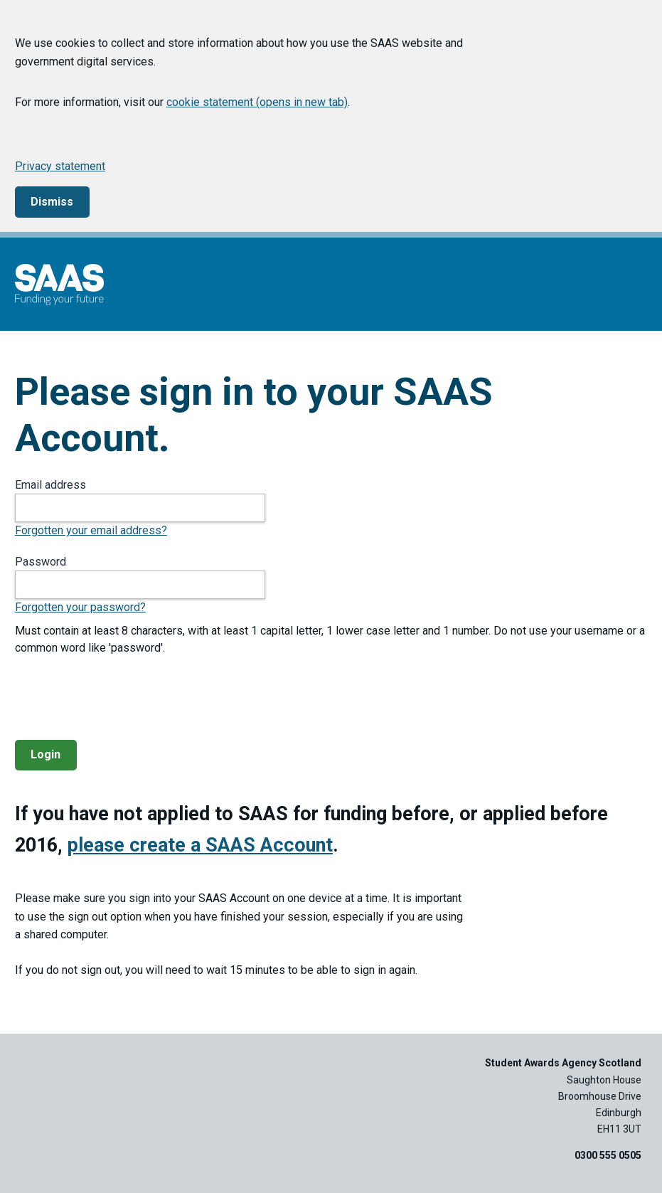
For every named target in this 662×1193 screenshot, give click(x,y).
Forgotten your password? (80, 607)
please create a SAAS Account (200, 845)
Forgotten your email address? (91, 530)
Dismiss (52, 201)
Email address (50, 485)
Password (40, 561)
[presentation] (123, 698)
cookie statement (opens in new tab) (257, 102)
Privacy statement (60, 166)
